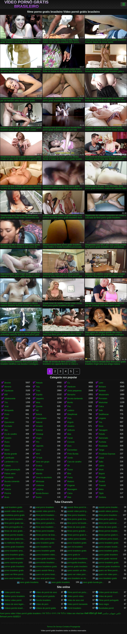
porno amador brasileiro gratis (109, 547)
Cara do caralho (74, 462)
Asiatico (70, 426)
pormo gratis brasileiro (14, 547)
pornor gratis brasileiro (14, 566)
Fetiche (7, 489)
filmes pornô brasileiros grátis (46, 531)
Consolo (71, 442)
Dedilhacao (104, 414)
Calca (101, 406)
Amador (39, 426)
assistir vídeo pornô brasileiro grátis (46, 511)
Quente (39, 406)
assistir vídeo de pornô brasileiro (15, 511)
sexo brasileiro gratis (108, 578)
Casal (101, 458)
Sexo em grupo (42, 462)
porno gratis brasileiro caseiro (46, 558)
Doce (101, 426)
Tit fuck (39, 458)
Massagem (72, 489)
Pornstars (103, 398)
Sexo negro (104, 604)
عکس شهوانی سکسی (111, 613)
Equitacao (8, 390)
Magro (39, 438)
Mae (69, 434)
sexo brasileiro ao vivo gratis (77, 578)
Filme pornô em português (77, 592)
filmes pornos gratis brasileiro (77, 535)
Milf (6, 394)
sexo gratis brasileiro (61, 582)
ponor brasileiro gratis (76, 543)
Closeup (39, 434)
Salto (101, 462)
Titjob (101, 493)
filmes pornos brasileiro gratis (109, 531)
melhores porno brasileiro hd (109, 539)
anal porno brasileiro (45, 507)
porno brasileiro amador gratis (15, 551)
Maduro (70, 481)
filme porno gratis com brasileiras (109, 519)
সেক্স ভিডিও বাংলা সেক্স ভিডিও (53, 613)
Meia (38, 402)
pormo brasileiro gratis (108, 543)
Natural (39, 422)
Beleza (39, 414)
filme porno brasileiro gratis (109, 515)
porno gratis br (73, 555)
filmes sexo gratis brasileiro (15, 539)
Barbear (102, 390)
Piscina (7, 493)
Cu (68, 383)
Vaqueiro (40, 398)
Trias (38, 390)
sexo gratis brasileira (29, 582)
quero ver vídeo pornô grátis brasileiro (109, 574)
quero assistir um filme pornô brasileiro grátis (77, 570)
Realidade (103, 446)
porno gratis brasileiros (77, 558)
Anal (6, 406)
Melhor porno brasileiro (14, 596)
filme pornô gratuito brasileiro (46, 523)
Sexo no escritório (44, 477)
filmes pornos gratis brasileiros (109, 535)
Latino (101, 466)
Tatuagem (103, 430)
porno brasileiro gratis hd (15, 555)
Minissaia (40, 481)
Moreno (7, 387)
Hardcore (71, 387)
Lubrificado (9, 458)
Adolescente (9, 398)
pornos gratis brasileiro (77, 566)
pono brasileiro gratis (45, 543)
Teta (38, 387)
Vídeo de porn (42, 604)
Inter (6, 418)
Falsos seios (10, 473)
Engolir (7, 485)
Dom (69, 446)
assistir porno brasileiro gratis (109, 507)
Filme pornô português (109, 600)
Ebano (7, 446)
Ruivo (7, 442)
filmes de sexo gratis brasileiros (109, 527)
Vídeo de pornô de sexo (46, 592)
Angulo (70, 422)
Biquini (102, 473)
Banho (39, 497)
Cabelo (7, 466)
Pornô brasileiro (74, 608)
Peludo (102, 434)
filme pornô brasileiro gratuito (15, 519)
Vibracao (40, 469)
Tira (100, 422)
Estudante (8, 477)
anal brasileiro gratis (13, 507)
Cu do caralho (10, 434)
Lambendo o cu (11, 462)
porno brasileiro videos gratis (46, 555)
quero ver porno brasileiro (46, 574)
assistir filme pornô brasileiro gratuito (77, 507)
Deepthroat (72, 414)
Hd (37, 410)
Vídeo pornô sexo (12, 592)
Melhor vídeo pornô (12, 600)
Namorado (103, 438)
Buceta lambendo (75, 398)
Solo (101, 410)
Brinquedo (9, 410)
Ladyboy (39, 489)
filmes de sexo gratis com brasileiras (15, 531)
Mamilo (39, 473)
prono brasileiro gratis (13, 570)
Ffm (37, 442)
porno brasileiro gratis (45, 551)
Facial (70, 438)
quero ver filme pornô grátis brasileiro (15, 574)
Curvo (38, 450)
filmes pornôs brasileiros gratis (15, 535)
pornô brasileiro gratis (76, 551)
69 (68, 466)
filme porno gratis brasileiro (77, 519)
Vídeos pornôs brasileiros (15, 608)
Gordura (102, 497)
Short (101, 469)
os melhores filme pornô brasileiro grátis (15, 543)
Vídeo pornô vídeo (75, 596)
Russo (70, 469)
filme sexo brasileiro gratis (46, 527)
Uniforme (40, 485)
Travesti (102, 485)
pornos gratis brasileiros (109, 566)
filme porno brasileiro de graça (77, 515)
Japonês (39, 446)
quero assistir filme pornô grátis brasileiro (46, 570)
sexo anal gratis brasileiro (46, 578)
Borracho (71, 394)
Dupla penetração (12, 469)
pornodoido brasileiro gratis (46, 562)
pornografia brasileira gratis (77, 562)
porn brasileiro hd (43, 547)
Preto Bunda (72, 454)
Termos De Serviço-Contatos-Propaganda (63, 627)
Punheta (102, 442)
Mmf (38, 454)
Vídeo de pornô (105, 596)
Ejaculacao (9, 422)
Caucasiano (41, 418)
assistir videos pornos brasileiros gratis (109, 511)
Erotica (39, 466)
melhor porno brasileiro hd (77, 539)
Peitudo (39, 383)
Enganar (71, 485)
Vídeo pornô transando (77, 604)
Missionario (104, 394)
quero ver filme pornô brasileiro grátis (109, 570)
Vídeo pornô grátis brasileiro (26, 4)
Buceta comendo (11, 481)
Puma (69, 477)
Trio (6, 402)
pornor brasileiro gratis (108, 562)
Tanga (101, 450)
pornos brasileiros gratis (46, 566)
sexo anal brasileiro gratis (15, 578)
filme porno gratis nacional (15, 523)
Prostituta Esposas (107, 454)
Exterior (39, 430)
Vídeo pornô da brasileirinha (109, 592)
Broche (7, 383)
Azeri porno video (7, 613)
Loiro (101, 383)
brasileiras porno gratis (14, 515)
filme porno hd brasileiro (77, 523)
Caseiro (7, 438)
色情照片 (17, 616)
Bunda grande (10, 454)
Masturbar (103, 402)
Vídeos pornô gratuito (45, 596)
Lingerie (102, 418)
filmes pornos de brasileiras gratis (46, 535)
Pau (69, 406)
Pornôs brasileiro (43, 600)
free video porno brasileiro (46, 539)
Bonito (70, 402)
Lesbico (70, 410)
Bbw (69, 473)
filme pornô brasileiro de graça (46, 515)
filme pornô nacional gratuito (109, 523)
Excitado (8, 426)
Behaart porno (6, 616)
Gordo (70, 458)
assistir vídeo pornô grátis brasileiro (77, 511)
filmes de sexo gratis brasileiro (77, 527)
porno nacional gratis (13, 562)
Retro (101, 489)
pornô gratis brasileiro (13, 558)
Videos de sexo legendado (15, 604)
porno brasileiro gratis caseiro (109, 551)
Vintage (102, 477)
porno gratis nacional (108, 558)
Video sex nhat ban (75, 613)
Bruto (6, 497)
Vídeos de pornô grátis (46, 608)
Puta (69, 418)
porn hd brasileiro (75, 547)
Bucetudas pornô (106, 608)
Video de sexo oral (75, 600)
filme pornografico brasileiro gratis (15, 527)
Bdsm (7, 450)
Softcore (71, 430)
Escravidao (72, 450)
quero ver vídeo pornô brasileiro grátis (77, 574)
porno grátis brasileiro (108, 555)
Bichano (102, 387)
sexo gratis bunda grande (93, 582)
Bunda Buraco (42, 493)
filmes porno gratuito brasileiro (77, 531)
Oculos (102, 481)
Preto (6, 414)
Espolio (39, 394)
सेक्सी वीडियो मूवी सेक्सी (93, 613)
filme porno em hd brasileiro (46, 519)
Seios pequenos (74, 390)
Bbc (6, 430)
